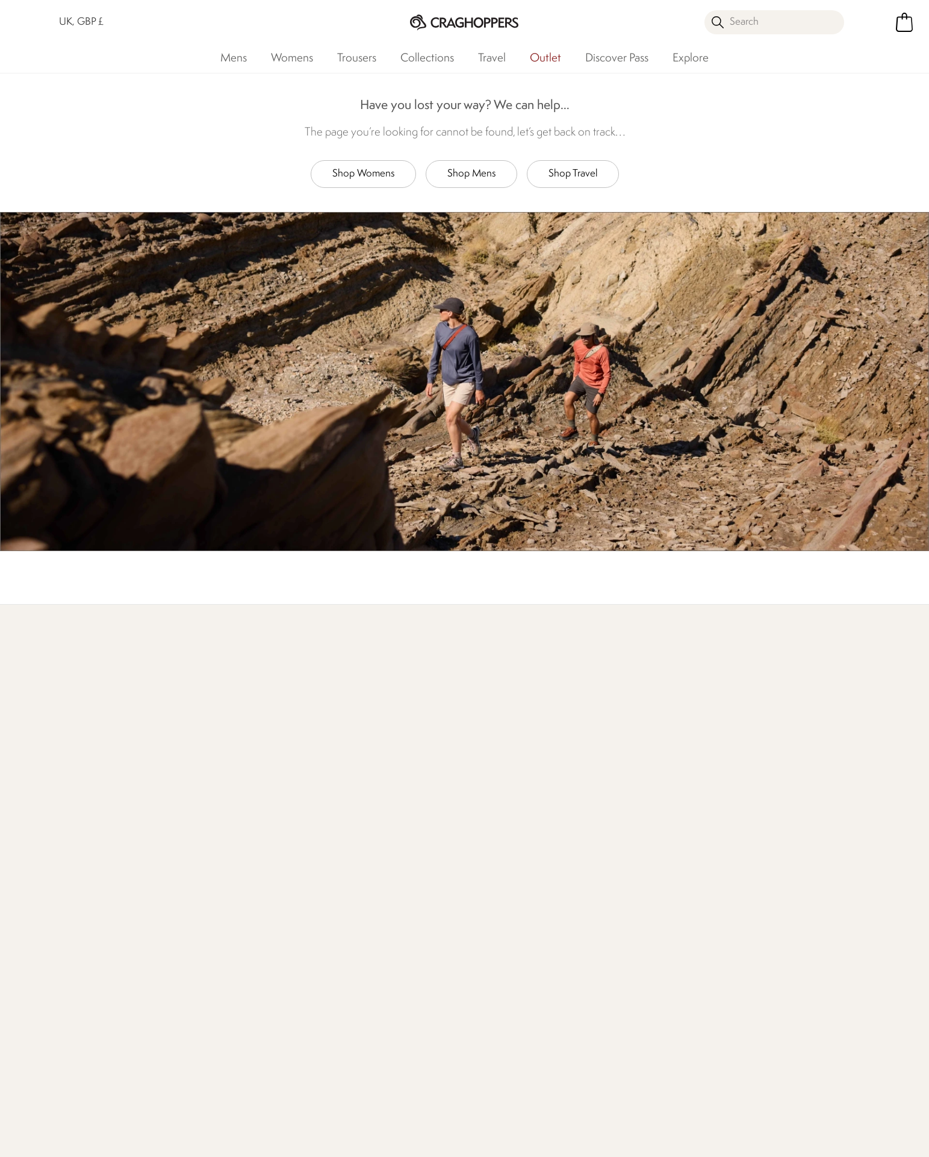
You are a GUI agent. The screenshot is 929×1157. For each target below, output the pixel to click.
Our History (343, 810)
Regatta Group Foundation (374, 926)
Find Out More (236, 711)
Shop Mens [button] (471, 174)
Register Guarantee (504, 849)
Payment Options (500, 964)
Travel (492, 58)
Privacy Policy (785, 1140)
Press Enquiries (204, 830)
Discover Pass (616, 58)
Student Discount (500, 887)
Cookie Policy (871, 1140)
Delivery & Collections (74, 810)
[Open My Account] (871, 22)
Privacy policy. (741, 833)
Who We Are (760, 711)
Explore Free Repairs (423, 711)
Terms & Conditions (685, 1140)
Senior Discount (497, 926)
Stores (332, 830)
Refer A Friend (493, 1003)
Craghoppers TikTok (386, 1086)
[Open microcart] (904, 22)
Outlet (545, 58)
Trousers (356, 58)
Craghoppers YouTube (436, 1086)
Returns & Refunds (67, 830)
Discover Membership (74, 711)
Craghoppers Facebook (362, 1086)
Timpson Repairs (497, 868)
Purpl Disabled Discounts (515, 945)
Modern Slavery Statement (374, 907)
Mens (233, 58)
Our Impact (581, 711)
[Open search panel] (774, 22)
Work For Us (344, 849)
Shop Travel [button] (572, 174)
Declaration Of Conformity (374, 887)
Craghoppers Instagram (411, 1086)
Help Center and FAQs (221, 849)
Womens (292, 58)
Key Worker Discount (507, 907)
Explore (691, 58)
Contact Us (197, 810)
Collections (427, 58)
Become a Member (504, 830)
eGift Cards (487, 810)
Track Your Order (63, 849)
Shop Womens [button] (363, 174)
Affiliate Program (498, 1022)
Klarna (477, 984)
